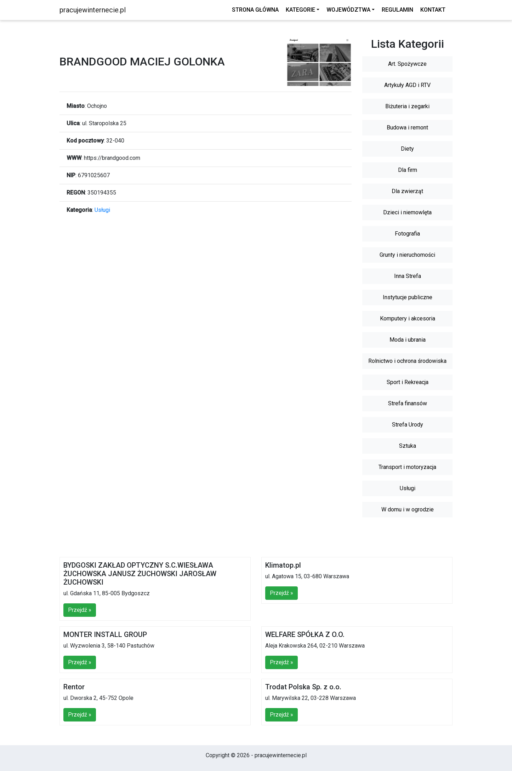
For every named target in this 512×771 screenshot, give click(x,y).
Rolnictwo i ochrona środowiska (407, 361)
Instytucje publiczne (407, 297)
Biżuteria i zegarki (407, 106)
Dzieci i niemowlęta (407, 212)
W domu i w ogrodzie (407, 509)
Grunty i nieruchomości (407, 254)
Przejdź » (79, 610)
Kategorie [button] (300, 9)
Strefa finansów (407, 403)
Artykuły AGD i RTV (407, 85)
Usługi (102, 210)
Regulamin (397, 9)
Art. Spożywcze (407, 63)
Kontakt (432, 9)
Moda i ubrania (407, 339)
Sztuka (407, 445)
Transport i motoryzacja (407, 467)
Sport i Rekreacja (407, 382)
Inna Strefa (407, 276)
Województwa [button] (348, 9)
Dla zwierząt (407, 191)
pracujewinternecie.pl (92, 10)
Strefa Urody (407, 424)
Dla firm (407, 170)
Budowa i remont (407, 127)
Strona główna (255, 9)
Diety (407, 148)
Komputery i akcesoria (407, 318)
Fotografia (407, 233)
